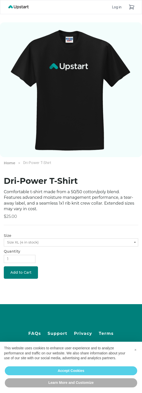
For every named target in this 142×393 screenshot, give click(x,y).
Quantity (12, 251)
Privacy (83, 333)
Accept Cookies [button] (71, 371)
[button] (135, 350)
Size (7, 235)
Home (9, 163)
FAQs (34, 333)
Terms (106, 333)
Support (57, 333)
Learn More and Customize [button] (71, 383)
